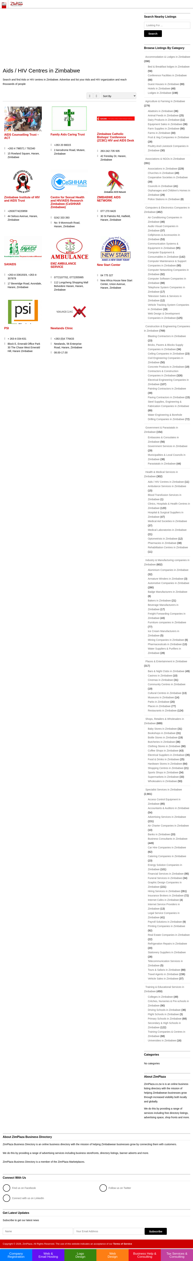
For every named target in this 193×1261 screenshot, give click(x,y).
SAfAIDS (10, 264)
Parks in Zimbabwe (159, 701)
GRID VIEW (90, 96)
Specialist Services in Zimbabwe (163, 789)
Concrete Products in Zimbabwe (166, 366)
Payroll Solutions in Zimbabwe (165, 921)
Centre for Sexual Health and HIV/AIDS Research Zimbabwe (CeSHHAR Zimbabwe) (67, 202)
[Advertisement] (69, 40)
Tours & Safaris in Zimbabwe (164, 969)
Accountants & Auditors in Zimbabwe (168, 808)
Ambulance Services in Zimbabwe (167, 486)
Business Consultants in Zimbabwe (168, 838)
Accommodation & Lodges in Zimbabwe (167, 56)
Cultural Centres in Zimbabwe (164, 693)
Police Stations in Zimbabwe (164, 199)
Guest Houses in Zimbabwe (163, 84)
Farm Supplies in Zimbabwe (164, 128)
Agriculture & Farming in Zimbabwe (164, 101)
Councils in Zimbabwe (160, 186)
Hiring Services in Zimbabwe (164, 891)
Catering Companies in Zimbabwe (167, 856)
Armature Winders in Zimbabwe (166, 578)
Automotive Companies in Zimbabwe (168, 583)
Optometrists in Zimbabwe (163, 538)
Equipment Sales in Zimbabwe (165, 124)
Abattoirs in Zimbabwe (160, 111)
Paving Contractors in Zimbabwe (166, 397)
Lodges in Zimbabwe (159, 92)
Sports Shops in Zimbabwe (163, 772)
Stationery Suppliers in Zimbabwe (167, 952)
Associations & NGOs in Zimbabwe (164, 158)
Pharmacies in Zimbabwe (162, 543)
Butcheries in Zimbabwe (161, 741)
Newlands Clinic (62, 328)
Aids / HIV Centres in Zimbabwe (166, 481)
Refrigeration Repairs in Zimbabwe (167, 943)
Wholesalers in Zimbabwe (162, 781)
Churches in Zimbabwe (161, 173)
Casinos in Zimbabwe (160, 675)
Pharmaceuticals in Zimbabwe (165, 644)
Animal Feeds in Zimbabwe (163, 115)
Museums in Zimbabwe (161, 697)
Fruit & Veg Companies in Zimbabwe (168, 137)
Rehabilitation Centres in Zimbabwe (168, 547)
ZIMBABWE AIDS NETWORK (109, 199)
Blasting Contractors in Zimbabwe (167, 336)
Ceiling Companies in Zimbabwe (166, 353)
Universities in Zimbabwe (162, 1040)
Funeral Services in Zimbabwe (165, 878)
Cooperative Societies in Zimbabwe (168, 177)
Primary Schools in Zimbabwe (165, 1018)
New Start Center (108, 264)
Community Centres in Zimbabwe (167, 684)
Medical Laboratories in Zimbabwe (167, 529)
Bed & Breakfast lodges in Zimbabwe (169, 66)
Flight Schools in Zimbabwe (163, 1014)
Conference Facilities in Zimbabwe (167, 75)
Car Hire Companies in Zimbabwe (167, 847)
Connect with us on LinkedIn (23, 1198)
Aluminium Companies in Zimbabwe (168, 569)
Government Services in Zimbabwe (168, 446)
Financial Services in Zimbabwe (166, 873)
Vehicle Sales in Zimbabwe (163, 978)
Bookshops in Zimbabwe (162, 733)
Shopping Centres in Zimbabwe (165, 768)
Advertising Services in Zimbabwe (167, 816)
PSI (6, 328)
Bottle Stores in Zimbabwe (163, 737)
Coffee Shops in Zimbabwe (163, 750)
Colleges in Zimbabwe (160, 996)
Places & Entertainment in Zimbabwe (165, 661)
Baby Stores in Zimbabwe (162, 728)
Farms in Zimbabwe (159, 132)
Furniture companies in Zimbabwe (167, 622)
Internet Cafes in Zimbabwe (163, 899)
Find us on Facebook (19, 1188)
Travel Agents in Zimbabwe (163, 974)
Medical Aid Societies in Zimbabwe (167, 521)
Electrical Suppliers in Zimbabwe (166, 755)
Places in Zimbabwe (159, 706)
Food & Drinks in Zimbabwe (163, 759)
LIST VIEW (96, 96)
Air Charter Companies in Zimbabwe (168, 825)
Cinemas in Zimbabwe (160, 679)
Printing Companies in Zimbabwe (166, 926)
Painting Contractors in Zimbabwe (167, 388)
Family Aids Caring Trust (68, 134)
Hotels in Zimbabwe (159, 88)
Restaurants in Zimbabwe (162, 710)
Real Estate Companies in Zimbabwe (169, 934)
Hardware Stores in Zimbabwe (165, 763)
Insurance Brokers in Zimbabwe (166, 895)
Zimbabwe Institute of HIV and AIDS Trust (22, 199)
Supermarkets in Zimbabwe (163, 776)
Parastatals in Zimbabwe (162, 463)
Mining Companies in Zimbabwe (166, 639)
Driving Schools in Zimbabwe (164, 1009)
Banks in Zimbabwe (159, 834)
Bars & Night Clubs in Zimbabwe (166, 671)
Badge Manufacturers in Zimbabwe (167, 591)
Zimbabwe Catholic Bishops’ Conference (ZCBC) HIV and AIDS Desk (115, 137)
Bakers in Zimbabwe (159, 600)
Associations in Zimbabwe (162, 168)
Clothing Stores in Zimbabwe (164, 746)
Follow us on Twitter (115, 1188)
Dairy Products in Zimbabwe (164, 119)
